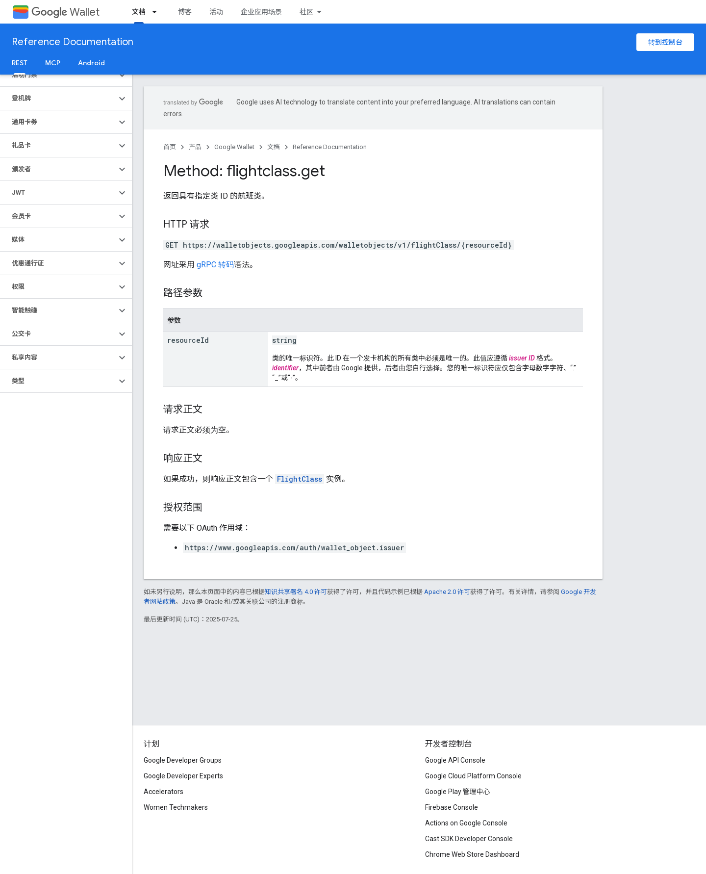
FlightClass (299, 479)
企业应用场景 (261, 11)
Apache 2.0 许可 (447, 591)
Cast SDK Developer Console (469, 839)
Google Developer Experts (183, 776)
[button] (58, 75)
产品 (195, 147)
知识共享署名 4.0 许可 (296, 591)
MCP (52, 62)
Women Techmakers (176, 807)
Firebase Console (451, 807)
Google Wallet (234, 147)
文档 (273, 147)
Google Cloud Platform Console (473, 776)
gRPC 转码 (215, 264)
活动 (216, 11)
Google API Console (455, 760)
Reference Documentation (72, 42)
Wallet (65, 12)
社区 (306, 11)
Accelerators (163, 792)
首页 (169, 147)
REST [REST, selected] (19, 62)
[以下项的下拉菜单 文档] (157, 12)
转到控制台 (665, 42)
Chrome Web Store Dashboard (472, 854)
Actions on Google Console (466, 823)
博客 (185, 11)
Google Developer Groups (183, 760)
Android (91, 62)
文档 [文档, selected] (139, 11)
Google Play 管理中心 (457, 792)
